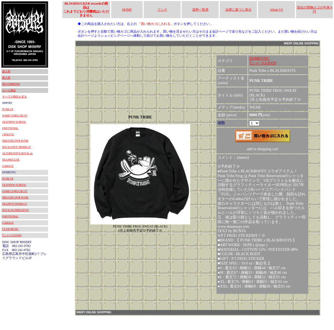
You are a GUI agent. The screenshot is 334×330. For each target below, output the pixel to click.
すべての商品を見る (14, 96)
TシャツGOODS (12, 235)
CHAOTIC (8, 134)
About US (276, 10)
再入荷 (6, 77)
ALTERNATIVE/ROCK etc (17, 153)
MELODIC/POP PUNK (15, 140)
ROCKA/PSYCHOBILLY (16, 147)
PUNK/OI (7, 109)
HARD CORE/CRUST (15, 115)
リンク (162, 10)
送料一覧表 (200, 10)
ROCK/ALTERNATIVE (15, 210)
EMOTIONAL (10, 128)
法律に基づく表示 (238, 10)
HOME (127, 10)
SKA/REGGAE (10, 159)
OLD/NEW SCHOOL (14, 121)
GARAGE (8, 165)
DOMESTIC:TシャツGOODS (262, 60)
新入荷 (6, 71)
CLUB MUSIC (10, 229)
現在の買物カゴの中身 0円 (314, 9)
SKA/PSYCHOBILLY (14, 203)
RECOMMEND (11, 84)
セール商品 (9, 90)
